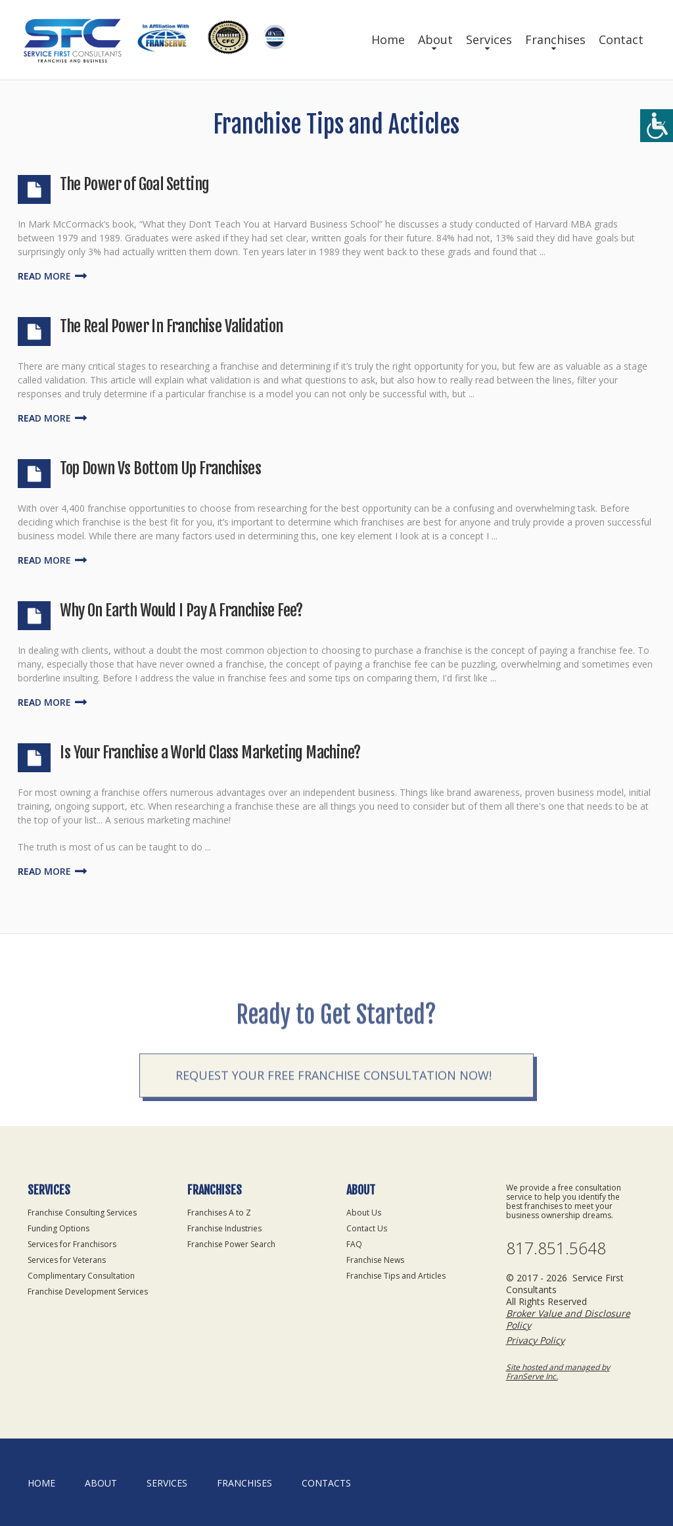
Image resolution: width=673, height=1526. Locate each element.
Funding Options (58, 1228)
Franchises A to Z (219, 1212)
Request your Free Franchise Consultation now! (333, 1104)
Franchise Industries (224, 1228)
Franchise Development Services (88, 1291)
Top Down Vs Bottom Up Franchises (160, 468)
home (41, 1483)
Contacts (326, 1483)
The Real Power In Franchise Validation (171, 326)
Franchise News (375, 1260)
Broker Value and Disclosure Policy (568, 1319)
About (435, 39)
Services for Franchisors (72, 1244)
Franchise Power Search (231, 1244)
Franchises (555, 39)
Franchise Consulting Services (82, 1212)
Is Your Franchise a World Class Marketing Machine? (210, 752)
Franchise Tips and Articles (396, 1275)
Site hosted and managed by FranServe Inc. (558, 1372)
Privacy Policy (535, 1340)
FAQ (354, 1244)
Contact (621, 39)
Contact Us (366, 1228)
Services (489, 39)
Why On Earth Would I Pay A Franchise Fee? (181, 610)
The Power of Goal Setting (134, 184)
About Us (363, 1212)
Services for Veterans (67, 1260)
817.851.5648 (556, 1248)
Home (388, 39)
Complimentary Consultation (81, 1275)
